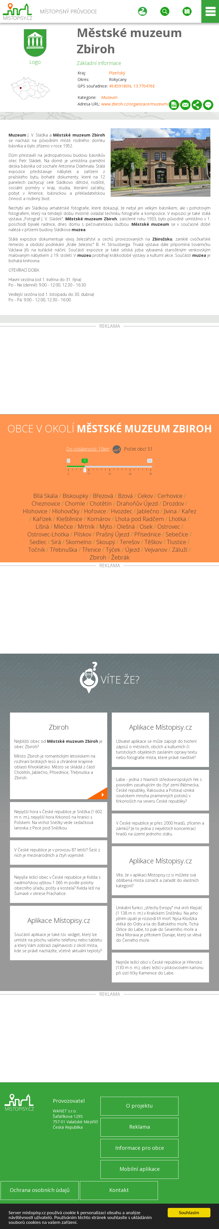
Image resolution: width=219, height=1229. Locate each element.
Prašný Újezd (112, 534)
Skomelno (79, 542)
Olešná (126, 526)
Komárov (98, 519)
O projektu (139, 1105)
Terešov (130, 542)
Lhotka (177, 519)
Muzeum (109, 97)
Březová (103, 496)
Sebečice (177, 534)
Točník (36, 550)
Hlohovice (35, 511)
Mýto (106, 526)
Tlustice (176, 542)
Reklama (139, 1126)
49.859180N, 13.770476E (132, 86)
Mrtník (86, 526)
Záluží (179, 550)
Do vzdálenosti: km (87, 449)
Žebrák (120, 557)
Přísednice (147, 534)
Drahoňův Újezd (137, 503)
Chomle (75, 503)
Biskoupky (75, 496)
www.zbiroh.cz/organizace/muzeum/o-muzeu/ (143, 104)
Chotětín (101, 503)
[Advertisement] (109, 371)
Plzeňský (117, 73)
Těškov (153, 542)
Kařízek (42, 519)
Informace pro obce (139, 1147)
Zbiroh (98, 557)
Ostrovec (168, 526)
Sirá (56, 542)
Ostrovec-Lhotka (48, 534)
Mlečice (63, 526)
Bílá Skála (45, 496)
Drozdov (173, 503)
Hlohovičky (65, 511)
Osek (146, 526)
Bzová (125, 496)
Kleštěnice (69, 519)
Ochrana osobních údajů (40, 1190)
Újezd (132, 550)
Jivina (170, 511)
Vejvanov (156, 550)
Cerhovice (170, 496)
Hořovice (95, 511)
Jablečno (148, 511)
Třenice (91, 550)
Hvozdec (121, 511)
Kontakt (119, 1190)
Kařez (189, 511)
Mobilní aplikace (139, 1168)
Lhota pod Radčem (139, 519)
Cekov (145, 496)
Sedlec (38, 542)
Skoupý (105, 542)
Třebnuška (63, 550)
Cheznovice (46, 503)
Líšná (42, 526)
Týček (113, 550)
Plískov (82, 534)
